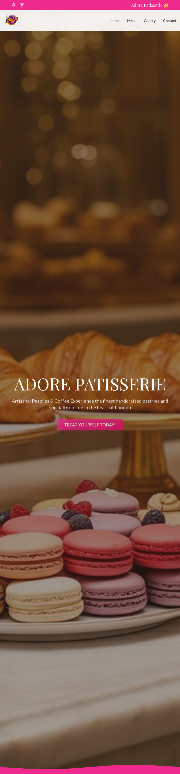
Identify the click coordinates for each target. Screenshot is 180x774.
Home (114, 20)
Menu (131, 20)
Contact (169, 20)
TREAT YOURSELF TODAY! (90, 425)
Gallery (150, 20)
